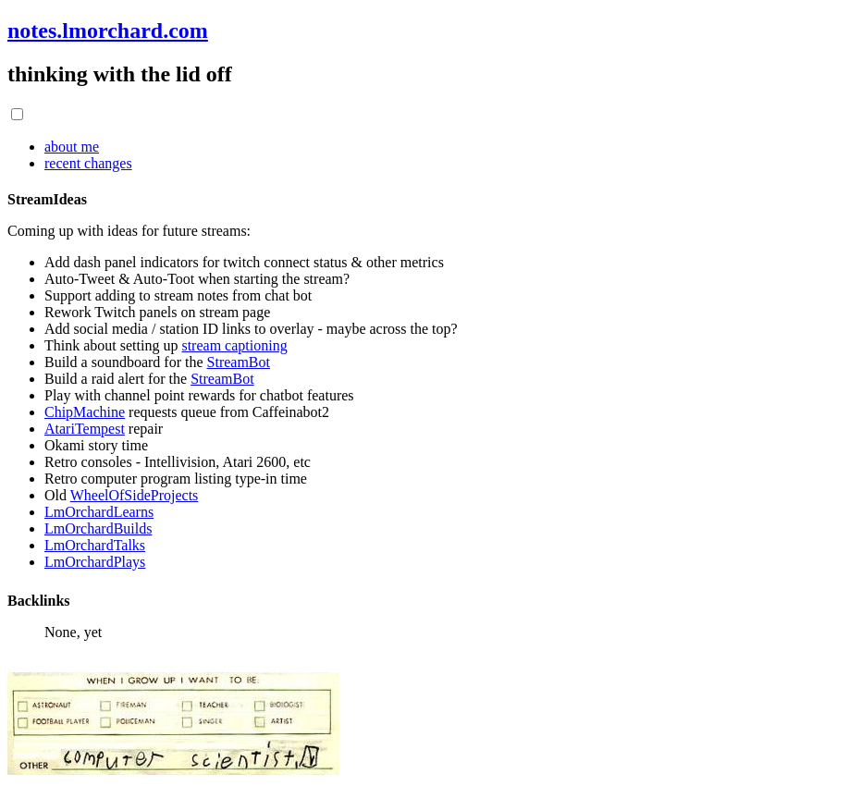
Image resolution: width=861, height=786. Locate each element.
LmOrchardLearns (99, 512)
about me (71, 146)
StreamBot (238, 362)
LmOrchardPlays (94, 562)
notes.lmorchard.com (107, 30)
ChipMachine (84, 412)
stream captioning (234, 345)
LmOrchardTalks (94, 545)
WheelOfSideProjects (134, 495)
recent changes (88, 163)
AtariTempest (84, 428)
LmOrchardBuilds (98, 528)
